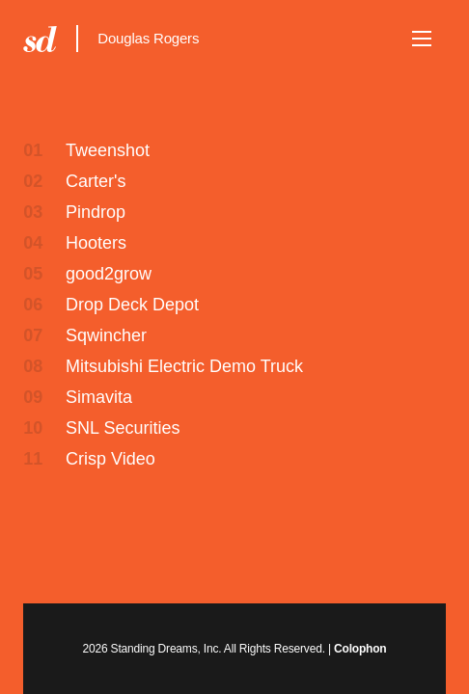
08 (32, 366)
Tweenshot (108, 150)
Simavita (99, 397)
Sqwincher (106, 335)
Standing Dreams (40, 38)
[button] (422, 38)
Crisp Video (110, 458)
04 (32, 243)
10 (32, 428)
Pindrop (95, 212)
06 (32, 304)
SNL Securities (122, 428)
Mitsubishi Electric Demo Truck (184, 366)
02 (32, 181)
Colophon (360, 648)
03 (32, 212)
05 (32, 273)
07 (32, 335)
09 (32, 397)
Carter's (95, 181)
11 (32, 458)
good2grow (109, 273)
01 (32, 150)
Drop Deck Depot (132, 304)
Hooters (96, 243)
